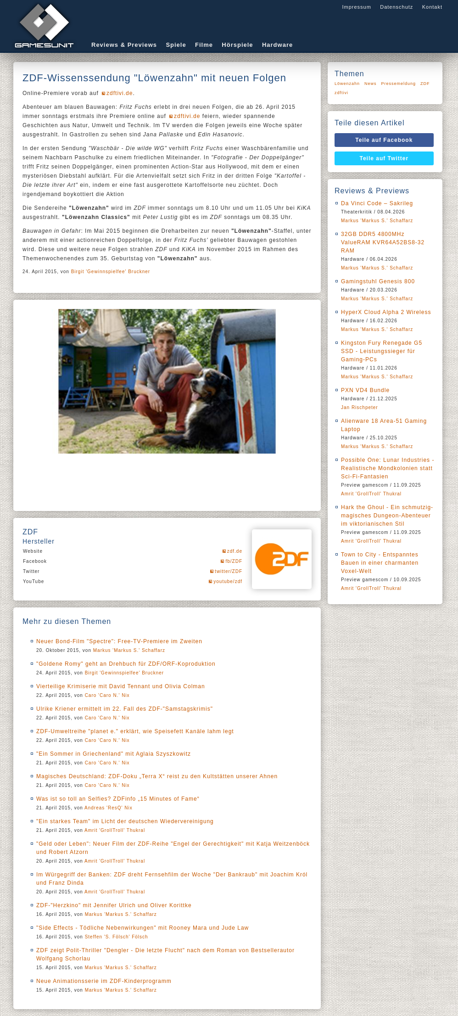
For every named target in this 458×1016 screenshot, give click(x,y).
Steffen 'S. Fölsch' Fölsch (116, 936)
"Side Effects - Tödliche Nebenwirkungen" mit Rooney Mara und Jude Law (142, 928)
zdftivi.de (119, 93)
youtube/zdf (227, 581)
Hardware (277, 44)
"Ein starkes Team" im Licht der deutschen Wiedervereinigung (125, 821)
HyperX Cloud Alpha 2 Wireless (386, 312)
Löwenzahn (347, 83)
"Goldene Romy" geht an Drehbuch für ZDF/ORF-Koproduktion (126, 664)
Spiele (176, 44)
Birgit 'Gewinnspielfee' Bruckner (111, 271)
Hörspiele (237, 44)
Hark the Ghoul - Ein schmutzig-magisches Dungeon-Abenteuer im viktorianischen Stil (387, 515)
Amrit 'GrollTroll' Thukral (114, 830)
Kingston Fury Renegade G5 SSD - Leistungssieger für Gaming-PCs (381, 351)
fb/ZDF (233, 561)
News (370, 83)
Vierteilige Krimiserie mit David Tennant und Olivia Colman (120, 686)
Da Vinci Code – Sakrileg (377, 203)
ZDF (425, 83)
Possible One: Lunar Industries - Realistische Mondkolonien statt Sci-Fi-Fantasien (387, 468)
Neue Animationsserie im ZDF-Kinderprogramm (104, 981)
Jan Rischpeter (359, 407)
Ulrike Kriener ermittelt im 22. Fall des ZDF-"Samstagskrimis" (124, 709)
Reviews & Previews (124, 44)
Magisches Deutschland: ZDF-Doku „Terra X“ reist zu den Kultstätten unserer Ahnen (157, 776)
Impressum (356, 7)
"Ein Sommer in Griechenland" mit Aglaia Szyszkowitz (113, 754)
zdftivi (341, 92)
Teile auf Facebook (384, 140)
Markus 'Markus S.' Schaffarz (129, 650)
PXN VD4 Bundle (365, 390)
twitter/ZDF (228, 571)
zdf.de (234, 551)
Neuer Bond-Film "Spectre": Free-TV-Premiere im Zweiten (119, 641)
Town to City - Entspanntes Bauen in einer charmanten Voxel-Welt (380, 562)
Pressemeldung (398, 83)
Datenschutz (396, 7)
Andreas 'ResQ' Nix (108, 807)
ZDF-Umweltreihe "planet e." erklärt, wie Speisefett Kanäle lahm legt (135, 731)
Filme (204, 44)
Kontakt (432, 7)
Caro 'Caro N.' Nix (107, 695)
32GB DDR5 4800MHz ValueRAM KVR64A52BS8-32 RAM (382, 242)
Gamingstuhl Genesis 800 (378, 281)
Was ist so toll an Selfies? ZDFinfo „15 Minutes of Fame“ (118, 799)
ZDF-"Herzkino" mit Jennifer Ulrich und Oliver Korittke (114, 905)
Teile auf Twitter (384, 158)
